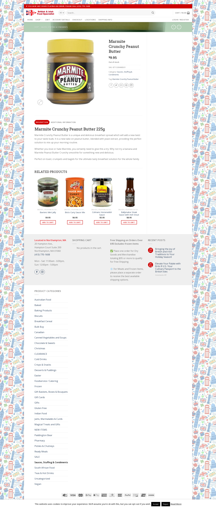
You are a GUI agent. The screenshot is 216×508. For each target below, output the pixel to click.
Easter (37, 375)
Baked (37, 305)
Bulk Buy (39, 326)
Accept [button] (156, 504)
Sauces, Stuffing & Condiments (54, 27)
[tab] (41, 122)
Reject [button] (165, 504)
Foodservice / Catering (46, 381)
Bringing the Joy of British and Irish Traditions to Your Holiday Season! (165, 253)
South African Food (44, 467)
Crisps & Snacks (42, 364)
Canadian (39, 332)
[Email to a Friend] (121, 85)
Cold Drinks (40, 359)
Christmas (39, 348)
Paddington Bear (43, 435)
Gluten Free (40, 408)
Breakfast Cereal (43, 321)
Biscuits (38, 316)
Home (30, 19)
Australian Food (42, 299)
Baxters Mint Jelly (48, 212)
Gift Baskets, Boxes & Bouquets (51, 391)
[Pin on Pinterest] (126, 85)
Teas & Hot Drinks (44, 473)
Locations (90, 19)
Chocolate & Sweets (44, 343)
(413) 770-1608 (42, 254)
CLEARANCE (40, 353)
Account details (61, 19)
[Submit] (152, 12)
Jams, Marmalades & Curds (48, 418)
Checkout (77, 19)
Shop (38, 19)
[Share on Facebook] (111, 85)
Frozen (38, 386)
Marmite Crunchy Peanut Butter (125, 79)
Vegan (37, 484)
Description (42, 122)
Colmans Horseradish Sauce (102, 213)
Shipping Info (105, 19)
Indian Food (40, 413)
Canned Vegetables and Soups (50, 337)
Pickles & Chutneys (44, 446)
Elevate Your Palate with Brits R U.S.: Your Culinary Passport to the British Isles (168, 267)
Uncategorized (42, 478)
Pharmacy (39, 440)
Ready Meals (41, 451)
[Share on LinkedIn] (131, 85)
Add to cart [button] (48, 222)
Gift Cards (39, 397)
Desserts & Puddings (45, 370)
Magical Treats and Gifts (47, 424)
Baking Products (43, 310)
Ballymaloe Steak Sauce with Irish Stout (129, 213)
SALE (37, 456)
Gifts (36, 402)
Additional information (63, 122)
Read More (176, 504)
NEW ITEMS (40, 429)
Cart (47, 19)
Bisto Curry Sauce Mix (75, 212)
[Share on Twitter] (116, 85)
